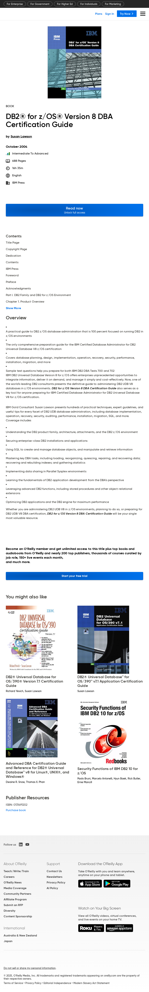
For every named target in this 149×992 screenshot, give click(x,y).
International (14, 928)
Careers (9, 877)
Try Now (127, 13)
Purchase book (16, 810)
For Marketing (113, 4)
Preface (11, 282)
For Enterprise (15, 4)
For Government (39, 4)
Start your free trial (75, 576)
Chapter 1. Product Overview (25, 301)
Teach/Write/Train (16, 871)
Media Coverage (15, 888)
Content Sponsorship (18, 916)
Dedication (13, 255)
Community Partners (17, 894)
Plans (98, 13)
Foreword (12, 275)
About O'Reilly (15, 864)
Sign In (109, 13)
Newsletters (54, 877)
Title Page (12, 242)
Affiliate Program (15, 899)
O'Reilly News (12, 882)
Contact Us (54, 871)
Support (53, 864)
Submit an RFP (13, 905)
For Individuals (88, 4)
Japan (8, 941)
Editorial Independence (57, 983)
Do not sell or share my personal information (30, 968)
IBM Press (18, 182)
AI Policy (52, 888)
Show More (13, 308)
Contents (12, 262)
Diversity (9, 911)
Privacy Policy (56, 882)
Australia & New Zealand (20, 935)
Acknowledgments (18, 288)
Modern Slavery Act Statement (91, 983)
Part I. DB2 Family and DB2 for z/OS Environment (38, 295)
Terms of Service (13, 983)
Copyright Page (16, 249)
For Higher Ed (65, 4)
